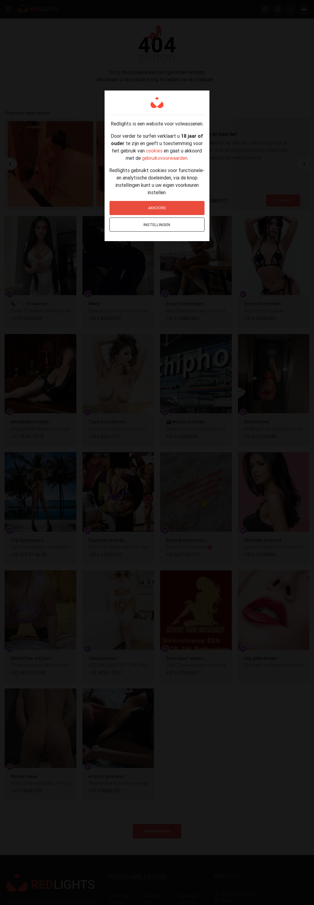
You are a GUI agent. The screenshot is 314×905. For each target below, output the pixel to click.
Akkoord (157, 207)
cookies (154, 151)
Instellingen (157, 224)
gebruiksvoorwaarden (164, 158)
